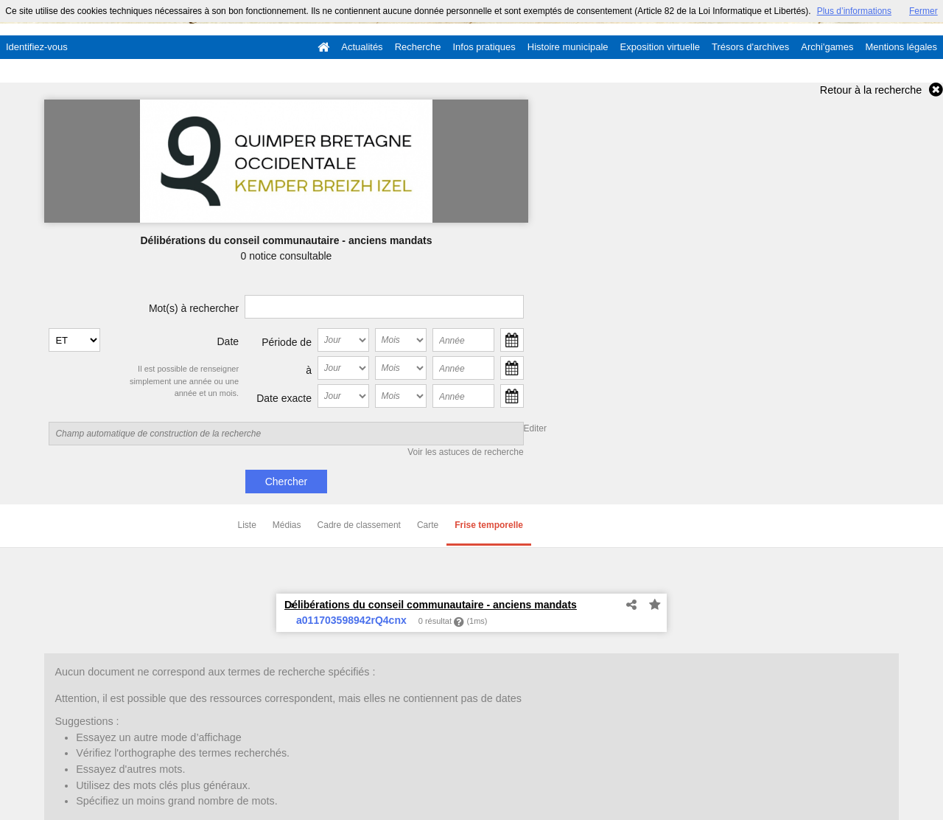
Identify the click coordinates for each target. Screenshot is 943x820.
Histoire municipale (568, 46)
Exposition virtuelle (660, 46)
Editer (535, 428)
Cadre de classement (359, 525)
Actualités (361, 46)
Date (228, 341)
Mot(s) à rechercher (194, 308)
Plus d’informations (854, 11)
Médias (287, 525)
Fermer (923, 11)
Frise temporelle (489, 525)
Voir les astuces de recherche (465, 452)
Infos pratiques (484, 46)
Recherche (418, 46)
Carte (427, 525)
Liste (247, 525)
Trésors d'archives (750, 46)
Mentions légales (901, 46)
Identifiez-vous (37, 46)
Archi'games (827, 46)
